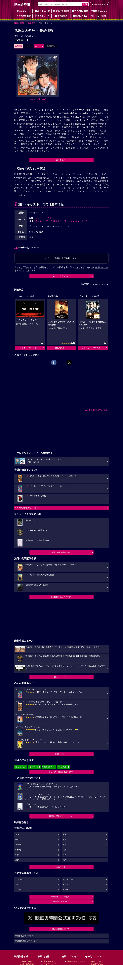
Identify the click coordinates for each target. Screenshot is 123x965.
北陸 (64, 850)
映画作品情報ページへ (24, 936)
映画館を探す (23, 16)
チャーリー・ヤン (66, 221)
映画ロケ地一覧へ (60, 901)
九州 (17, 860)
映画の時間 (19, 23)
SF (16, 884)
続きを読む (60, 160)
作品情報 (31, 23)
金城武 (54, 221)
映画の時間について (60, 929)
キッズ (65, 884)
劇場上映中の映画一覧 (60, 552)
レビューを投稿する (60, 276)
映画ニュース (42, 16)
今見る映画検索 (98, 4)
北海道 (18, 845)
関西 (17, 840)
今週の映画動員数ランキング (27, 508)
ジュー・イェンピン (44, 218)
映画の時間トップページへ (26, 941)
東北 (64, 845)
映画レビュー (60, 754)
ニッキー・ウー (42, 221)
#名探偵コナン (48, 767)
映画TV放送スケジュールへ (60, 816)
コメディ (19, 890)
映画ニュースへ (60, 677)
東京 (17, 834)
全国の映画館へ (60, 867)
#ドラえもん (20, 767)
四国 (64, 855)
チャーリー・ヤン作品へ (92, 348)
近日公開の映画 (80, 11)
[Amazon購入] (38, 99)
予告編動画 (61, 16)
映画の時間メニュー (23, 11)
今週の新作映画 (61, 11)
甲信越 (18, 850)
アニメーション (69, 879)
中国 (17, 855)
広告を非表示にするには (96, 410)
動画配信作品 (80, 16)
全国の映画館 (50, 961)
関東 (64, 834)
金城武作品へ (60, 348)
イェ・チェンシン (83, 221)
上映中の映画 (42, 11)
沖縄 (64, 860)
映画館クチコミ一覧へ (60, 897)
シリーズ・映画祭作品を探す (61, 772)
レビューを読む (99, 16)
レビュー (38, 46)
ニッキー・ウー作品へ (29, 348)
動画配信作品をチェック (61, 597)
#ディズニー (63, 767)
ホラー (65, 890)
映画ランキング (99, 11)
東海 (64, 840)
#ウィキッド (33, 767)
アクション (19, 40)
